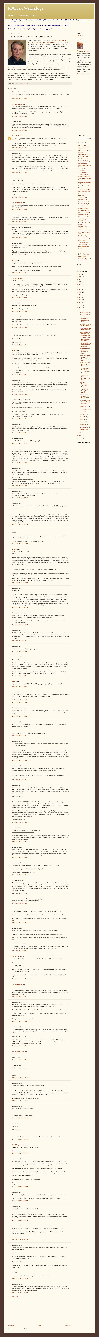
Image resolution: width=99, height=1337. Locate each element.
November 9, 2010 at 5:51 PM (19, 1046)
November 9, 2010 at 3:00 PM (19, 857)
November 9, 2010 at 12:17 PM (20, 543)
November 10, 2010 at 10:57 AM (20, 1118)
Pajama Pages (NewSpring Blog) (83, 194)
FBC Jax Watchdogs (25, 8)
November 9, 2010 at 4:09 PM (19, 950)
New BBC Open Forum (18, 1051)
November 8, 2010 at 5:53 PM (19, 344)
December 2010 (84, 312)
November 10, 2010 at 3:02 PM (20, 1220)
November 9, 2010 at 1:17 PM (19, 676)
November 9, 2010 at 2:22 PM (19, 779)
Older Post (68, 1325)
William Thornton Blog (84, 189)
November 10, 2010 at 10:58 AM (20, 1139)
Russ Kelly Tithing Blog (84, 204)
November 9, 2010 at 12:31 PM (20, 582)
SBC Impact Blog (82, 240)
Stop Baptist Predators (84, 244)
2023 (80, 282)
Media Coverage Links (84, 176)
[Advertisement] (39, 1311)
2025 (80, 277)
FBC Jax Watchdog (17, 104)
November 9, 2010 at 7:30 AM (19, 443)
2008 (80, 435)
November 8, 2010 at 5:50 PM (19, 327)
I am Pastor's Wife (83, 158)
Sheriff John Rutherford (60, 40)
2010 (80, 310)
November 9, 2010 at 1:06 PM (19, 651)
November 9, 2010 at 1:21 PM (19, 702)
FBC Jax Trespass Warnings (82, 219)
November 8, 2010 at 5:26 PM (19, 311)
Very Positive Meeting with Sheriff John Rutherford (84, 385)
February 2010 (84, 427)
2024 (80, 279)
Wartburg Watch (82, 197)
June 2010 (83, 417)
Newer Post (11, 1325)
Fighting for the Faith (83, 201)
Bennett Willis (16, 135)
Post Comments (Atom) (21, 1328)
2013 (80, 302)
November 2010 (84, 315)
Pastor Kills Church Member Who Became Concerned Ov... (85, 358)
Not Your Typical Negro (84, 161)
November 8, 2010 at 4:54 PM (19, 297)
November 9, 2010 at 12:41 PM (20, 625)
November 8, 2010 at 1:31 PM (19, 116)
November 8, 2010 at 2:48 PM (19, 197)
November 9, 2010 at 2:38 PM (19, 841)
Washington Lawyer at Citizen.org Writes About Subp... (85, 351)
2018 (80, 289)
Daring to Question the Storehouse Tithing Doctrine (85, 333)
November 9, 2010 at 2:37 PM (19, 822)
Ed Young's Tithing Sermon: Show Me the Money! (85, 402)
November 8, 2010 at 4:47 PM (19, 272)
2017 (80, 292)
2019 (80, 287)
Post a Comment (14, 1296)
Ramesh (14, 681)
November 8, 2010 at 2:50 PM (19, 221)
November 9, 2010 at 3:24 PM (19, 903)
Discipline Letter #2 (83, 217)
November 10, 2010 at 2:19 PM (20, 1187)
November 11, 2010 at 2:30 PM (20, 1278)
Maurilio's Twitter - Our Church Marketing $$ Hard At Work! (84, 255)
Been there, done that (17, 1151)
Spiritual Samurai (82, 163)
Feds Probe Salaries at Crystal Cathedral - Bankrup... (85, 344)
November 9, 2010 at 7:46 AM (19, 462)
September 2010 (84, 409)
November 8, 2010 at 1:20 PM (19, 98)
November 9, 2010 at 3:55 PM (19, 922)
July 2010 (83, 414)
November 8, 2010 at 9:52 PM (19, 433)
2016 (80, 294)
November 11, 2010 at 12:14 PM (20, 1239)
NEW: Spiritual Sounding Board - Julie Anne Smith (84, 147)
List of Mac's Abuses (83, 210)
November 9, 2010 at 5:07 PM (19, 1021)
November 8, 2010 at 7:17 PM (19, 418)
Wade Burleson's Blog (84, 230)
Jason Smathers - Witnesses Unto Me (83, 173)
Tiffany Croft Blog (83, 242)
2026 (80, 274)
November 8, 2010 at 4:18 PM (19, 255)
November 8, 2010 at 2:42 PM (19, 147)
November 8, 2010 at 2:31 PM (19, 130)
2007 (80, 438)
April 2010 (83, 422)
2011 (80, 307)
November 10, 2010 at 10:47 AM (20, 1077)
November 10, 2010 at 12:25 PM (20, 1153)
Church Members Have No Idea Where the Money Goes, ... (85, 370)
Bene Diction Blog (83, 208)
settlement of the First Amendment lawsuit (48, 42)
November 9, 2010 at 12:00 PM (20, 524)
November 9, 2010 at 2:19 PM (19, 760)
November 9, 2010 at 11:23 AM (20, 498)
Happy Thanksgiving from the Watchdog (85, 328)
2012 (80, 305)
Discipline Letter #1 (83, 214)
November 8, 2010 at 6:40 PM (19, 374)
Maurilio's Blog (82, 251)
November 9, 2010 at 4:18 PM (19, 996)
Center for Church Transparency (83, 169)
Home (39, 1325)
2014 (80, 300)
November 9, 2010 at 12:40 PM (20, 607)
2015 (80, 297)
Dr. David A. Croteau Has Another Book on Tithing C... (85, 339)
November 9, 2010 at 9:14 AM (19, 485)
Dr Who (14, 260)
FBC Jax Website (82, 249)
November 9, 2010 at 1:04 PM (19, 640)
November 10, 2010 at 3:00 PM (20, 1201)
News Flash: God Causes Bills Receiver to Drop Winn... (85, 319)
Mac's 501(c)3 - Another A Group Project (84, 259)
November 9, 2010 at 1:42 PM (19, 716)
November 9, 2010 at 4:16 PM (19, 979)
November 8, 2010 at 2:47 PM (19, 172)
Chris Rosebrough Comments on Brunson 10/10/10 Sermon (85, 378)
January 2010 (83, 429)
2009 (80, 433)
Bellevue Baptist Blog (84, 238)
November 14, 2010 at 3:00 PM (20, 1292)
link (68, 684)
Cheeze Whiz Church (83, 206)
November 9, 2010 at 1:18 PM (19, 686)
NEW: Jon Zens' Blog (83, 154)
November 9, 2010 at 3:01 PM (19, 875)
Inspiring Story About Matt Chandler (85, 324)
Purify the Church (82, 199)
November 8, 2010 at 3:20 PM (19, 237)
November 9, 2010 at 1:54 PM (19, 735)
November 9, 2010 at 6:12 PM (19, 1060)
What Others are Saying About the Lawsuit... (85, 391)
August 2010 (83, 411)
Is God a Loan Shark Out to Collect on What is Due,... (85, 364)
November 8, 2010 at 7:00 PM (19, 394)
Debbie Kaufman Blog (84, 191)
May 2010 (83, 419)
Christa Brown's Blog (83, 246)
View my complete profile (83, 74)
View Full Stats (81, 267)
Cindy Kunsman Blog (83, 156)
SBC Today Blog (82, 236)
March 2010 (83, 424)
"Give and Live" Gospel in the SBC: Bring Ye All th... (85, 396)
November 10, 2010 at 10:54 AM (20, 1100)
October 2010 (84, 406)
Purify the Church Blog (84, 212)
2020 (80, 284)
